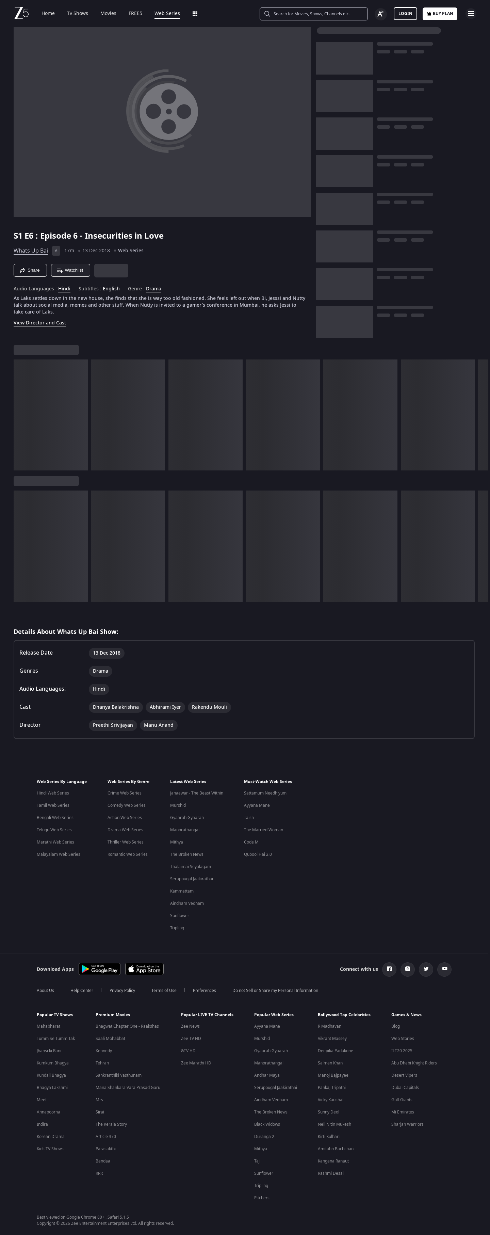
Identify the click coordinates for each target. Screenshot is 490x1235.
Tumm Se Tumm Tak (56, 1039)
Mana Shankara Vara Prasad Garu (128, 1088)
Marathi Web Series (55, 842)
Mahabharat (48, 1026)
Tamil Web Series (53, 805)
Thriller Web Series (126, 842)
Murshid (178, 805)
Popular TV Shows (55, 1015)
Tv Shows (72, 13)
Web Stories (402, 1039)
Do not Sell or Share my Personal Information (275, 991)
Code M (251, 842)
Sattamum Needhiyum (265, 793)
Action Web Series (125, 818)
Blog (395, 1026)
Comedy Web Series (127, 805)
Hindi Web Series (53, 793)
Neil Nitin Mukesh (334, 1124)
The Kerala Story (111, 1124)
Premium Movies (113, 1015)
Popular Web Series (274, 1015)
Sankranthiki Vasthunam (119, 1075)
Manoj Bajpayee (333, 1075)
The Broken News (186, 854)
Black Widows (267, 1124)
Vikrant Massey (332, 1039)
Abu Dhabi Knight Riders (414, 1063)
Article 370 (106, 1137)
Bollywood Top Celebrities (344, 1015)
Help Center (81, 991)
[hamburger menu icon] (471, 13)
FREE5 (130, 13)
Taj (257, 1161)
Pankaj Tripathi (332, 1088)
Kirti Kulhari (329, 1137)
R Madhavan (329, 1026)
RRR (99, 1173)
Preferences (204, 991)
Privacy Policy (122, 991)
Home (43, 13)
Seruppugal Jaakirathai (191, 879)
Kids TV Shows (50, 1149)
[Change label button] (381, 14)
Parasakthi (106, 1149)
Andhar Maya (267, 1075)
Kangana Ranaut (333, 1161)
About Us (45, 991)
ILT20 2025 (401, 1051)
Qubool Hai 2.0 (258, 854)
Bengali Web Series (55, 818)
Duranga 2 (264, 1137)
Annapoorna (48, 1112)
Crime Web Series (125, 793)
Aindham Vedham (187, 903)
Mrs (99, 1100)
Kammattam (182, 891)
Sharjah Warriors (407, 1124)
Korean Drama (51, 1137)
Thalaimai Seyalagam (190, 867)
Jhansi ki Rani (49, 1051)
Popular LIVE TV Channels (207, 1015)
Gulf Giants (401, 1100)
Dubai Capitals (405, 1088)
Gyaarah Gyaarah (187, 818)
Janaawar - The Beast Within (196, 793)
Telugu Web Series (54, 830)
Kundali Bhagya (51, 1075)
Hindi (64, 289)
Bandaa (103, 1161)
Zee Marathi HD (196, 1063)
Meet (42, 1100)
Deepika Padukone (335, 1051)
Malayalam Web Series (58, 854)
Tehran (102, 1063)
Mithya (176, 842)
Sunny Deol (328, 1112)
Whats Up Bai (31, 251)
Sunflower (179, 916)
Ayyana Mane (257, 805)
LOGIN (405, 14)
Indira (42, 1124)
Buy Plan (440, 14)
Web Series (162, 13)
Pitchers (262, 1198)
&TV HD (188, 1051)
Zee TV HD (191, 1039)
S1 (19, 236)
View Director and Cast (40, 322)
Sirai (100, 1112)
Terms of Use (164, 991)
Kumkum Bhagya (53, 1063)
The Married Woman (263, 830)
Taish (249, 818)
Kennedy (104, 1051)
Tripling (177, 928)
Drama (153, 289)
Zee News (190, 1026)
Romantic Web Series (128, 854)
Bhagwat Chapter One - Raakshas (127, 1026)
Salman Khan (330, 1063)
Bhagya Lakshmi (52, 1088)
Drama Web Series (125, 830)
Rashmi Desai (331, 1173)
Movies (104, 13)
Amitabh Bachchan (336, 1149)
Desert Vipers (404, 1075)
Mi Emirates (402, 1112)
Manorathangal (184, 830)
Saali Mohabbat (110, 1039)
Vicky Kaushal (330, 1100)
